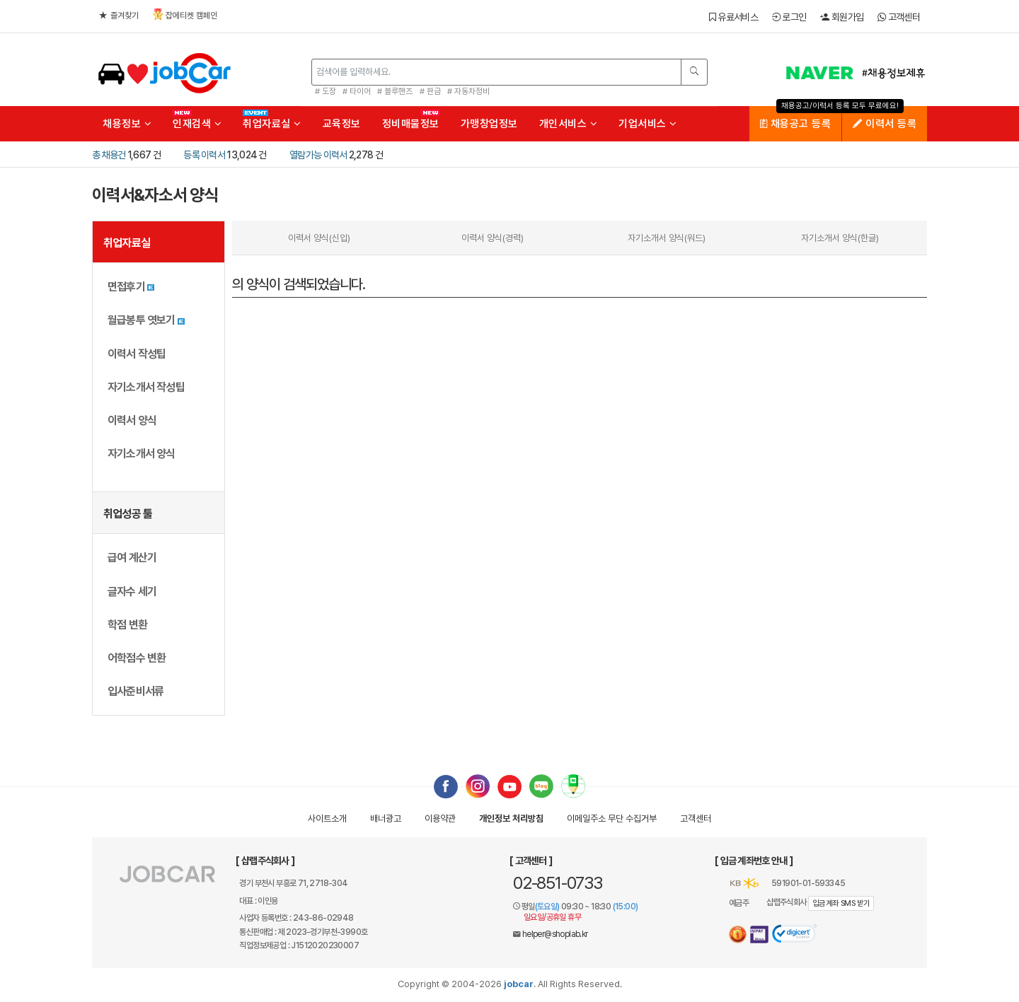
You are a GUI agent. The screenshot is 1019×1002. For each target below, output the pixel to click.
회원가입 (841, 17)
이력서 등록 (884, 123)
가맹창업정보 (489, 123)
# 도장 (325, 91)
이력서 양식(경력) (492, 238)
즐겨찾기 (119, 15)
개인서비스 (568, 123)
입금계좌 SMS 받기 (841, 903)
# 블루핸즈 (395, 91)
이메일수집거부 (612, 818)
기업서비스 (647, 123)
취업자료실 (272, 123)
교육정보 (342, 123)
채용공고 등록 (795, 123)
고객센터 (898, 17)
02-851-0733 (557, 883)
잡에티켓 (185, 14)
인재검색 (197, 123)
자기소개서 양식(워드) (667, 238)
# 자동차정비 (468, 91)
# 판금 (430, 91)
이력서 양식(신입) (319, 238)
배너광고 (385, 818)
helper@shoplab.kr (555, 934)
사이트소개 (327, 818)
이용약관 (440, 818)
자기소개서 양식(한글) (840, 238)
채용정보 (127, 123)
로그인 (789, 17)
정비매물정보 (410, 123)
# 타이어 (356, 91)
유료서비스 (733, 17)
